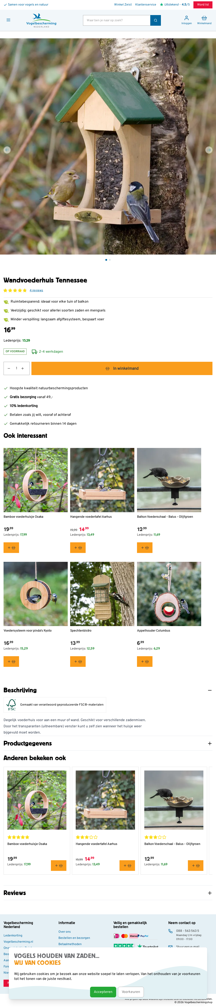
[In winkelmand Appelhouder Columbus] (144, 661)
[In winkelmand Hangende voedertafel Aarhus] (78, 547)
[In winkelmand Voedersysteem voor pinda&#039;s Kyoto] (11, 661)
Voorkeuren (131, 992)
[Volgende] (208, 150)
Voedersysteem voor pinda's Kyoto (28, 631)
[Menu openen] (8, 20)
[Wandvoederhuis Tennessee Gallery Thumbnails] (108, 260)
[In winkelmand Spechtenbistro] (78, 661)
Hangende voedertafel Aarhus (91, 517)
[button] (15, 290)
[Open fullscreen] (108, 146)
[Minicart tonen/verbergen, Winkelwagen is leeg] (204, 20)
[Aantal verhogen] (25, 368)
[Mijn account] (187, 20)
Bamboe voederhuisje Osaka (23, 517)
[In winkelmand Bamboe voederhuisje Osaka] (11, 547)
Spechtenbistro (80, 631)
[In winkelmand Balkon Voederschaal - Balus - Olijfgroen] (144, 547)
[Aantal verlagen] (7, 368)
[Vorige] (7, 150)
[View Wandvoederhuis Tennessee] (106, 260)
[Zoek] (155, 20)
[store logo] (41, 20)
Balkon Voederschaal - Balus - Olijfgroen (165, 517)
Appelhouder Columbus (153, 631)
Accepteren (103, 992)
